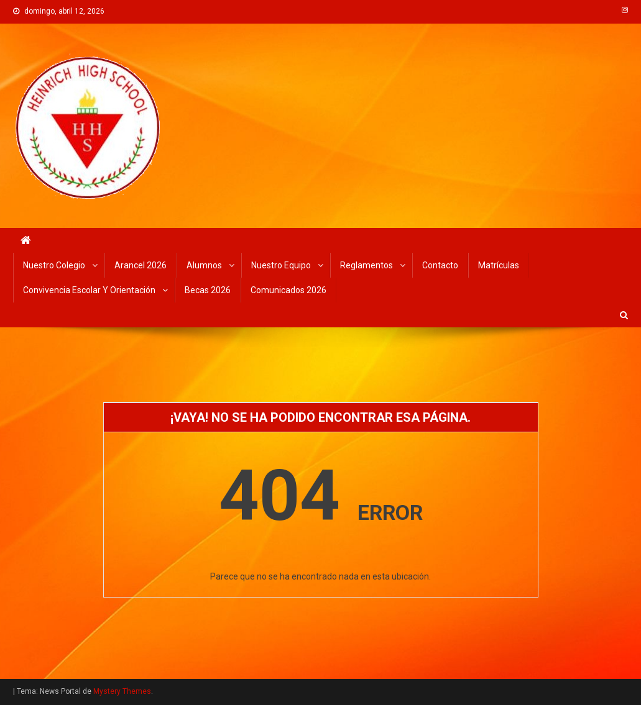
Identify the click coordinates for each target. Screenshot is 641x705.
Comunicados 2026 (288, 290)
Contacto (440, 265)
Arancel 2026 (140, 265)
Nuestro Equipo (281, 265)
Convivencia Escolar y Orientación (89, 290)
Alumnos (204, 265)
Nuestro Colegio (54, 265)
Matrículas (498, 265)
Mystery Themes (122, 691)
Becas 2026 (208, 290)
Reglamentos (366, 265)
